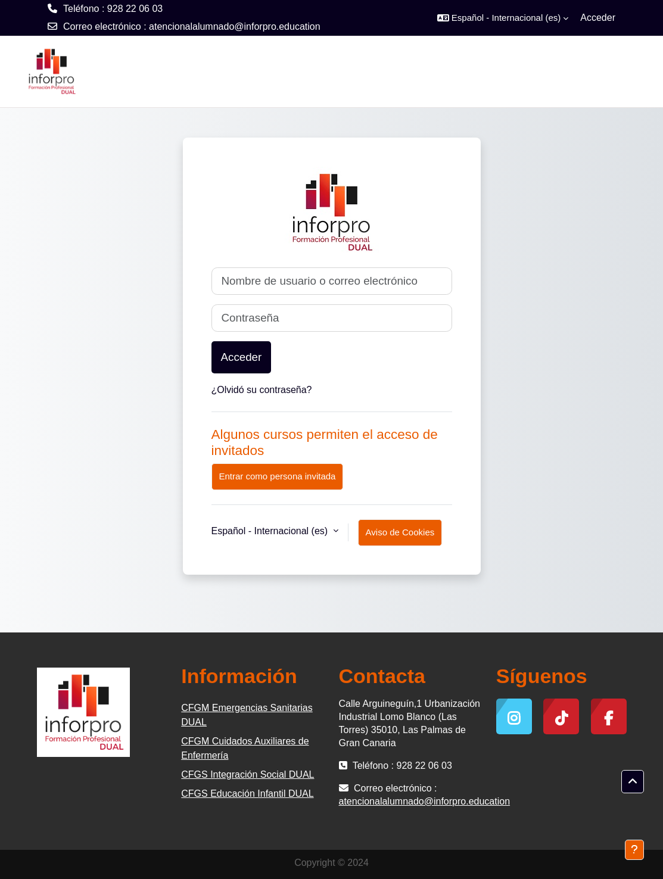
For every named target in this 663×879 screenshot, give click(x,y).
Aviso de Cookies (400, 532)
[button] (502, 18)
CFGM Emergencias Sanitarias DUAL (247, 715)
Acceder (597, 18)
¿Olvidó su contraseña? (261, 390)
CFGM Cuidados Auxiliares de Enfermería (245, 748)
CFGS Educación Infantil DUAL (247, 793)
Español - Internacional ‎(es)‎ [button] (271, 531)
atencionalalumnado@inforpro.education (234, 26)
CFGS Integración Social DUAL (247, 774)
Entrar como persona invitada (277, 476)
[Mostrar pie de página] (634, 850)
